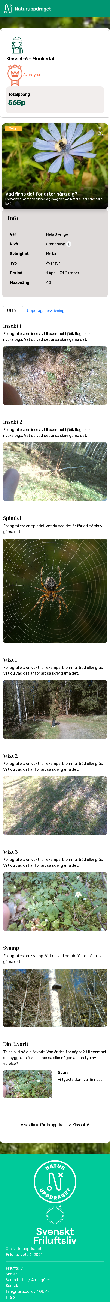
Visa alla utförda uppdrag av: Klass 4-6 (55, 1125)
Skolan (12, 1274)
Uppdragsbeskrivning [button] (45, 310)
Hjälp (10, 1297)
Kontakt (13, 1285)
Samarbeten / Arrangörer (28, 1280)
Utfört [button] (13, 310)
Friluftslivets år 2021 (24, 1254)
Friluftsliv (14, 1268)
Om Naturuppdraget (24, 1248)
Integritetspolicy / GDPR (28, 1291)
